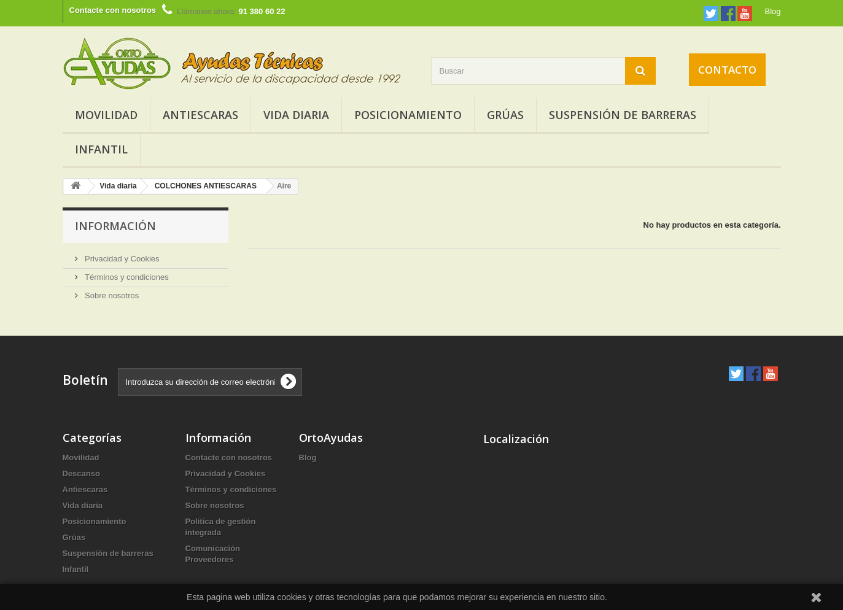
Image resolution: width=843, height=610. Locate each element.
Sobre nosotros (111, 295)
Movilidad (106, 114)
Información (115, 225)
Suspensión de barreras (622, 114)
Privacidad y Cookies (121, 258)
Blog (772, 11)
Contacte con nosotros (113, 10)
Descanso (81, 473)
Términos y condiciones (126, 277)
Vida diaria (296, 114)
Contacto (727, 70)
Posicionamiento (408, 114)
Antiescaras (200, 114)
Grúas (505, 114)
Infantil (101, 149)
